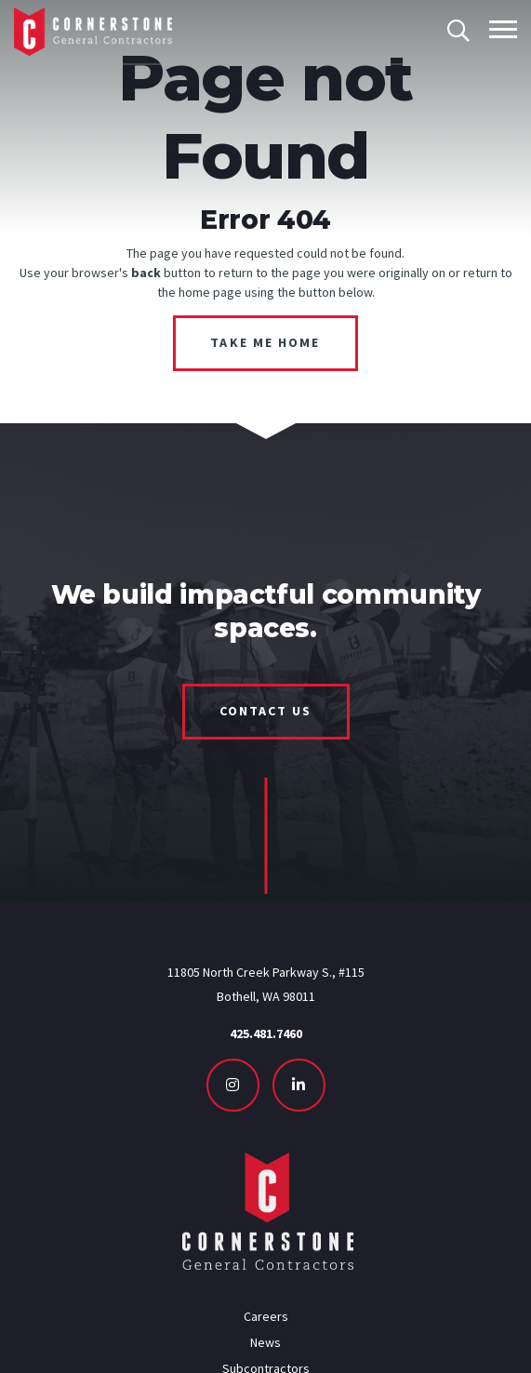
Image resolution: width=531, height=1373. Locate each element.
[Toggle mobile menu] (503, 29)
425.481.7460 (266, 1033)
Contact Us (265, 710)
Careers (266, 1316)
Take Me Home (265, 342)
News (265, 1342)
